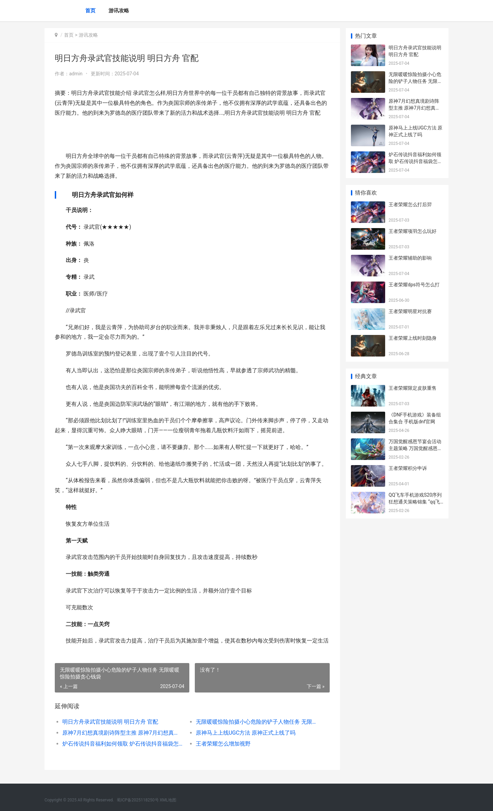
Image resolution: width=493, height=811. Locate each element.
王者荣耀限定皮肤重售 (413, 388)
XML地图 (168, 800)
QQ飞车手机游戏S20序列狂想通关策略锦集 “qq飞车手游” (415, 501)
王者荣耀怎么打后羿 (410, 204)
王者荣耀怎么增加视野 (222, 743)
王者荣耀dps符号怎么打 (414, 284)
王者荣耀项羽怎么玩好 (413, 231)
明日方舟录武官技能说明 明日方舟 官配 (110, 722)
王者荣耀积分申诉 (408, 468)
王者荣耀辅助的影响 (410, 258)
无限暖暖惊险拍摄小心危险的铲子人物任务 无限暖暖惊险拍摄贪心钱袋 (255, 722)
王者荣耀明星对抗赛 (410, 311)
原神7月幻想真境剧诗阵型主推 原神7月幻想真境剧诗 (122, 732)
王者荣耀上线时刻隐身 (413, 338)
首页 (90, 11)
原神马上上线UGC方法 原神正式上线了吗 (245, 732)
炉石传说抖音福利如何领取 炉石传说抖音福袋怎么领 (122, 743)
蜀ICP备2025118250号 (138, 800)
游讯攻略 (119, 11)
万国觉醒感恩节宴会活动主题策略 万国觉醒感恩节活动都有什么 (415, 448)
